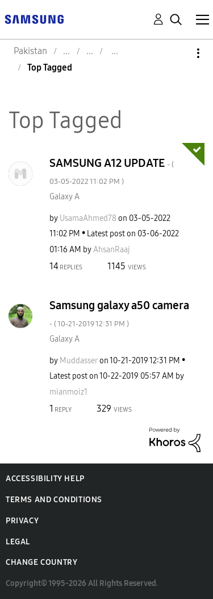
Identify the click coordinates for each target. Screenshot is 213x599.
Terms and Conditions (54, 499)
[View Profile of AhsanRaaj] (111, 250)
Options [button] (178, 53)
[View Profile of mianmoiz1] (68, 392)
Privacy (22, 521)
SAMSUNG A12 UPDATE (111, 171)
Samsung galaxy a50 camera (119, 313)
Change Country (41, 562)
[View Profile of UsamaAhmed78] (88, 218)
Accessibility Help (45, 478)
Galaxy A (64, 197)
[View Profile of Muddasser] (79, 361)
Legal (18, 542)
